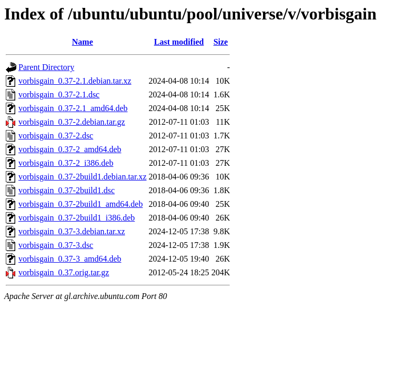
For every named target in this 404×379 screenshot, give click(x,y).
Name (82, 41)
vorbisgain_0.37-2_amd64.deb (70, 149)
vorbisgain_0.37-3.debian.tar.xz (71, 231)
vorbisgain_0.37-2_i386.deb (65, 162)
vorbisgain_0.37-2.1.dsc (58, 94)
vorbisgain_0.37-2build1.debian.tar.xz (82, 176)
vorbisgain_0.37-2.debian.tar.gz (71, 121)
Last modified (179, 41)
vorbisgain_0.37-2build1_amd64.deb (80, 204)
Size (221, 41)
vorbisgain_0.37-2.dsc (55, 135)
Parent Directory (46, 67)
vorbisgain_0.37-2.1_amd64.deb (73, 108)
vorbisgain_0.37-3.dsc (55, 245)
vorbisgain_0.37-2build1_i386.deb (76, 217)
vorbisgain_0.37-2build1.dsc (66, 190)
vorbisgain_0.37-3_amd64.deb (70, 258)
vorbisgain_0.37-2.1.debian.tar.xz (75, 80)
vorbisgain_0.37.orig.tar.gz (63, 272)
